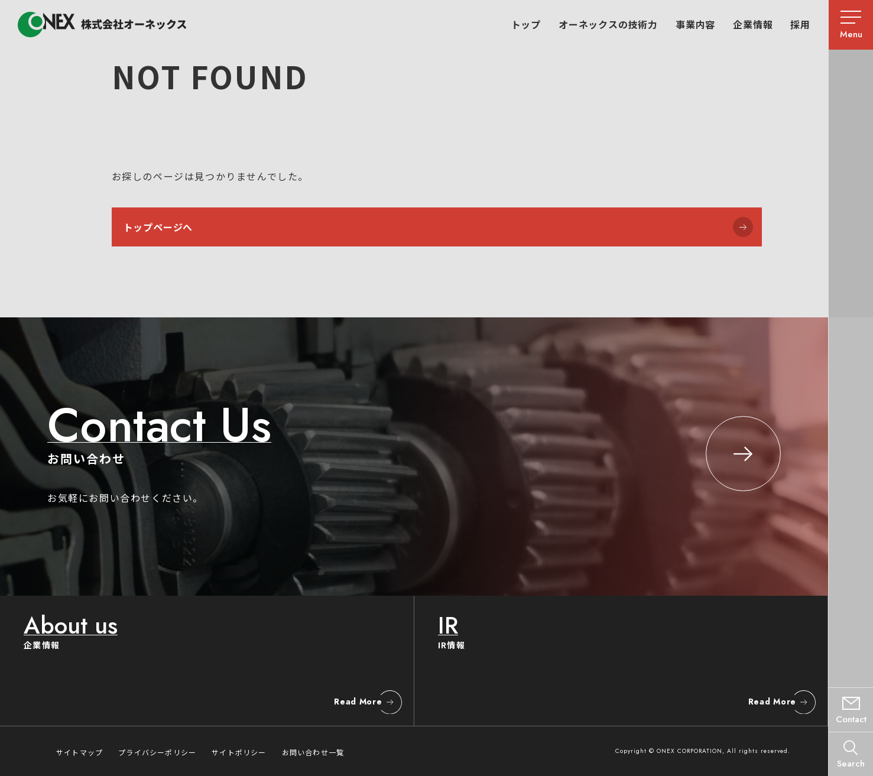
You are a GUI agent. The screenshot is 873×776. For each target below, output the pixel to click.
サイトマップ (79, 752)
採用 (800, 24)
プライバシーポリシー (157, 752)
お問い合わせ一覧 (313, 752)
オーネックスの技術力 (608, 24)
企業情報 (753, 24)
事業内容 (695, 24)
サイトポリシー (239, 752)
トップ (526, 24)
